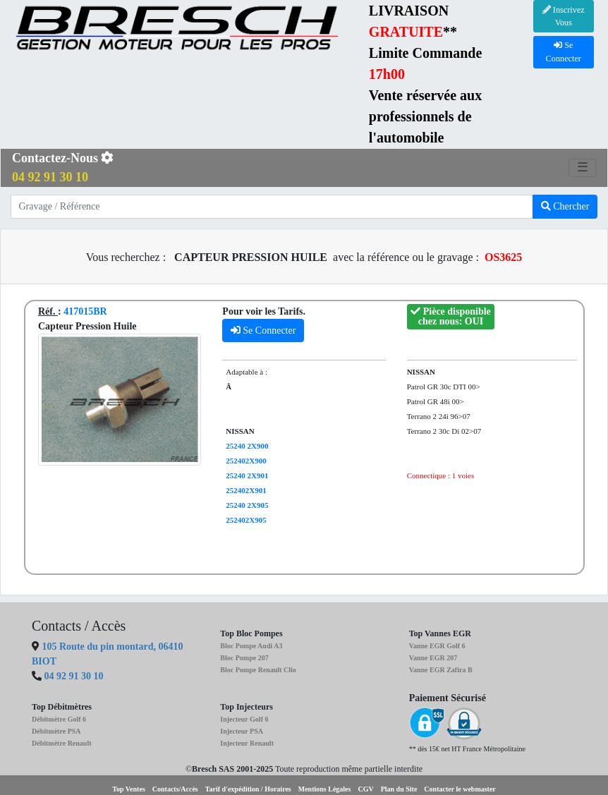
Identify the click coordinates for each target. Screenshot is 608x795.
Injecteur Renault (247, 743)
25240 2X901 (247, 475)
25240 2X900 (247, 446)
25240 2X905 (247, 505)
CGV (365, 789)
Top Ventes (128, 789)
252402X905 (246, 520)
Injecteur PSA (241, 731)
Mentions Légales (324, 789)
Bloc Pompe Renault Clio (258, 670)
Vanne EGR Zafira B (441, 670)
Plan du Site (399, 789)
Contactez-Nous (63, 167)
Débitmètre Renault (62, 743)
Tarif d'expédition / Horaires (248, 789)
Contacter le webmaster (459, 789)
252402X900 (246, 460)
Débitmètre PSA (56, 731)
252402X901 (246, 490)
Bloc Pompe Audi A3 (251, 646)
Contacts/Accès (175, 789)
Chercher (565, 206)
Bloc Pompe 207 (244, 658)
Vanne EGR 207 (433, 658)
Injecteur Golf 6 (244, 719)
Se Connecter (263, 330)
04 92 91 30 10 (74, 676)
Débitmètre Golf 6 (59, 719)
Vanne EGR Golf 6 (437, 646)
